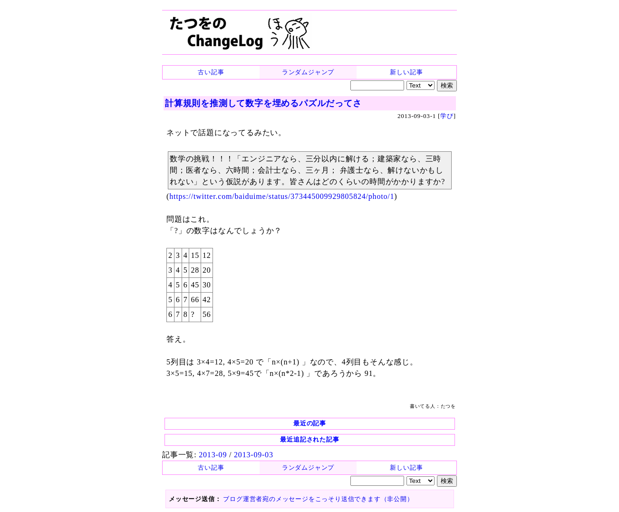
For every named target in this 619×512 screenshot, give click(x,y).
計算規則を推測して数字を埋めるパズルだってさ (263, 103)
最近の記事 (309, 423)
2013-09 (213, 455)
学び (447, 115)
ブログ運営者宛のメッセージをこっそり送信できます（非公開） (318, 498)
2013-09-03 (253, 455)
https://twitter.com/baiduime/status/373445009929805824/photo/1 (281, 196)
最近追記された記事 (309, 439)
